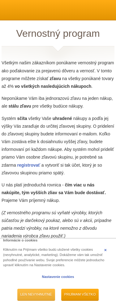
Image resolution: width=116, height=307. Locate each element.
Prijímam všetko (80, 294)
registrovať (28, 165)
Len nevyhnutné (36, 294)
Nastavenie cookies (58, 277)
